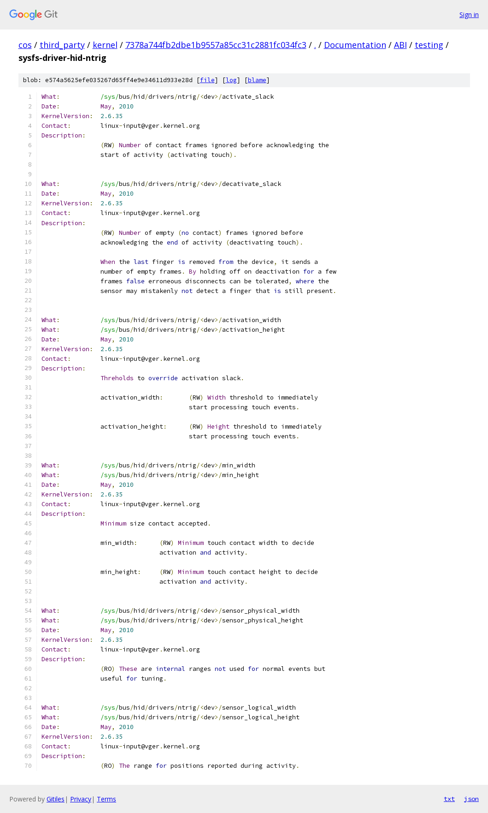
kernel (105, 44)
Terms (106, 799)
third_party (62, 44)
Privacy (80, 799)
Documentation (355, 44)
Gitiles (56, 799)
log (231, 80)
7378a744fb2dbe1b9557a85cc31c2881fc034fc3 (215, 44)
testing (429, 44)
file (207, 80)
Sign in (469, 14)
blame (257, 80)
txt (449, 799)
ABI (400, 44)
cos (25, 44)
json (471, 799)
